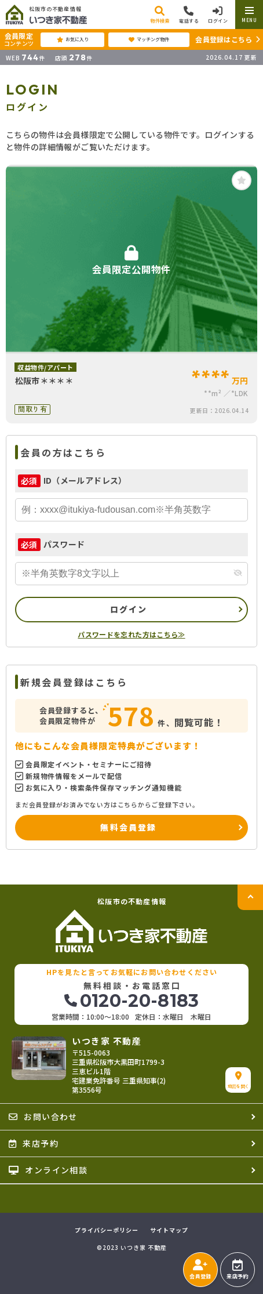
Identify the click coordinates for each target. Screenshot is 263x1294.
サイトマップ (169, 1230)
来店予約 (237, 1269)
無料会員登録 (128, 827)
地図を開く (238, 1080)
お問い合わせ (43, 1116)
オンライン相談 (48, 1170)
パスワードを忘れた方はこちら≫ (131, 634)
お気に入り (73, 39)
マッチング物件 (149, 39)
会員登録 (200, 1269)
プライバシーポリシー (106, 1230)
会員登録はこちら (223, 39)
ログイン (129, 609)
